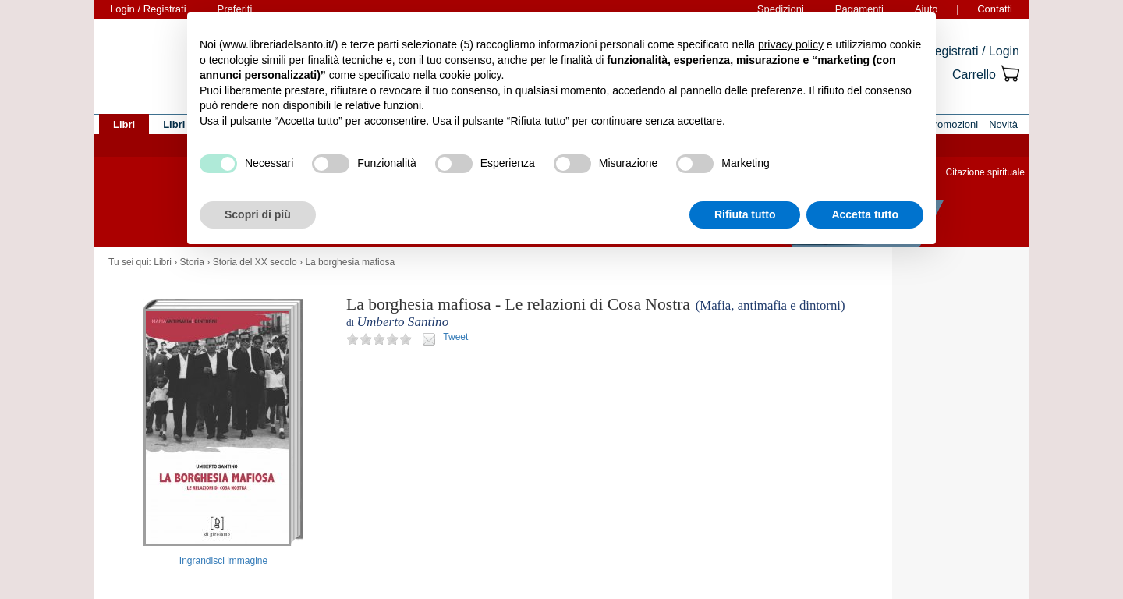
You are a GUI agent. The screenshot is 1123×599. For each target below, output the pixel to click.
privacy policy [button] (791, 44)
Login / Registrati (148, 9)
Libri (163, 262)
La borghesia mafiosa (350, 262)
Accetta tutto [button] (864, 214)
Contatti (994, 9)
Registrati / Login (972, 51)
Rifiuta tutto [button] (745, 214)
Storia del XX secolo (255, 262)
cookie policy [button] (470, 75)
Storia (192, 262)
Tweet (455, 336)
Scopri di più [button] (258, 214)
